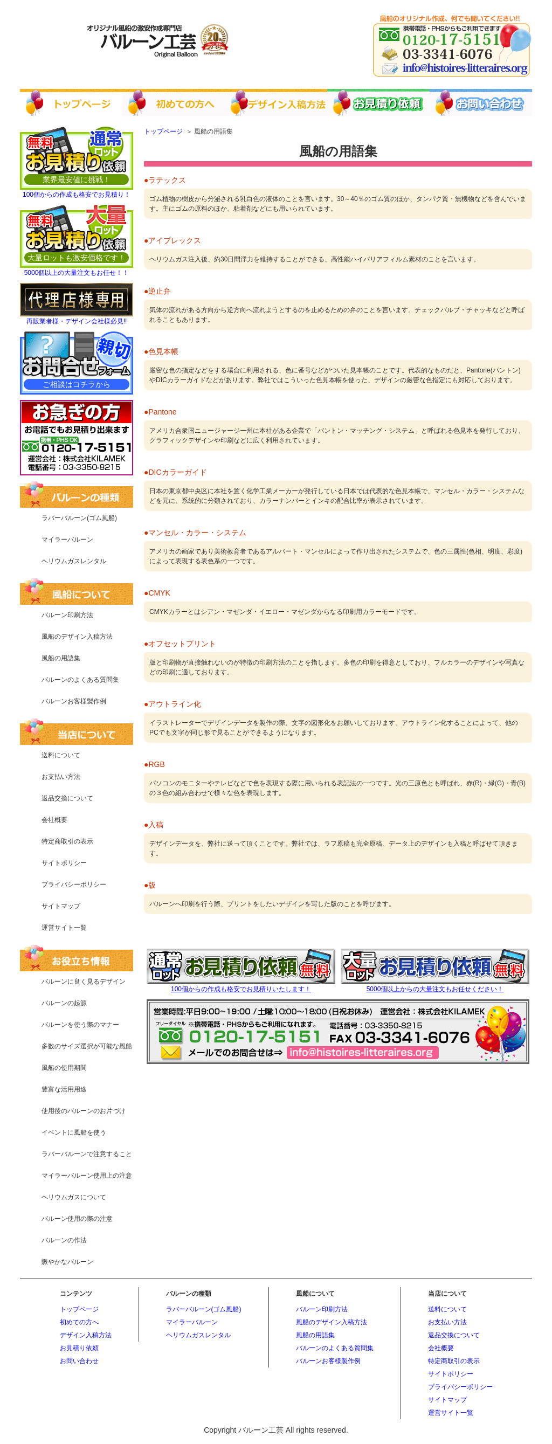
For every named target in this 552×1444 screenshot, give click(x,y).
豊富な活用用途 (64, 1089)
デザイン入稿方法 (86, 1335)
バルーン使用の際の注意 (77, 1218)
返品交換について (67, 798)
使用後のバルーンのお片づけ (84, 1111)
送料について (61, 755)
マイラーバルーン (67, 539)
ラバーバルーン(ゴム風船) (79, 518)
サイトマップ (61, 906)
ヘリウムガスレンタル (74, 561)
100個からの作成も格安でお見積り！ (76, 194)
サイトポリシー (64, 863)
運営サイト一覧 (64, 927)
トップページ (79, 1309)
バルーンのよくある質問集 (80, 679)
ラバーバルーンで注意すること (87, 1154)
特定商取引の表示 (67, 841)
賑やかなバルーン (67, 1262)
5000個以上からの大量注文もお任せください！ (435, 989)
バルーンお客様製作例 (74, 701)
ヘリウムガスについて (74, 1197)
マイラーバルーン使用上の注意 (87, 1175)
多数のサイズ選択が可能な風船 (87, 1046)
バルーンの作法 (64, 1240)
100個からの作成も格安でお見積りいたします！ (241, 989)
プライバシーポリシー (74, 884)
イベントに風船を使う (74, 1132)
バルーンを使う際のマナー (80, 1024)
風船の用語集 (61, 658)
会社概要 (54, 820)
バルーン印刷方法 (67, 615)
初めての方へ (79, 1322)
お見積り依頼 (79, 1348)
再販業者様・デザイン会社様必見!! (76, 321)
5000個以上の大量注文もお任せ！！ (76, 273)
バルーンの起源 (64, 1003)
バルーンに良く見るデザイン (84, 981)
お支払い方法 (61, 776)
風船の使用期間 (64, 1068)
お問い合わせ (79, 1361)
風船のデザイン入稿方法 (77, 636)
